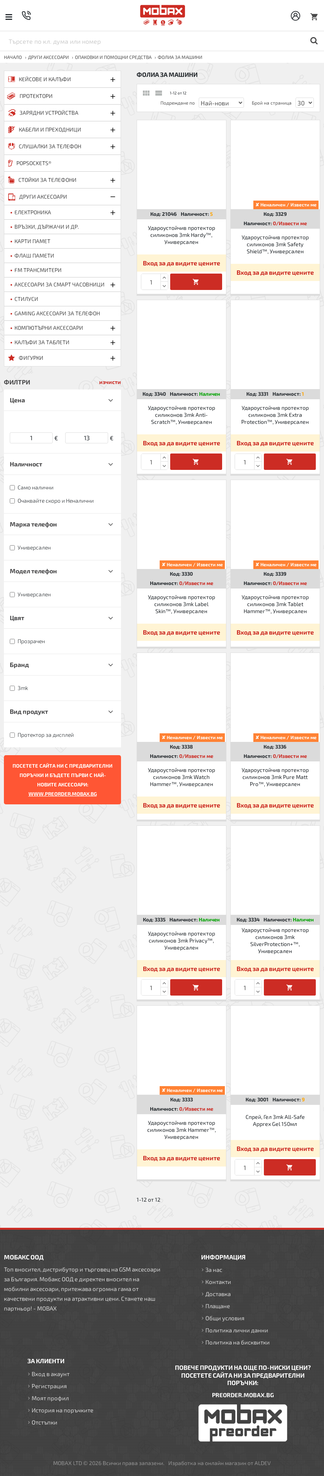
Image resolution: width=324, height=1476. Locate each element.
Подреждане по (177, 102)
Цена (17, 400)
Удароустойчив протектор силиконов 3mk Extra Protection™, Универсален (275, 414)
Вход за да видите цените (181, 263)
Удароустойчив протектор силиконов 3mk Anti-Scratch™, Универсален (181, 414)
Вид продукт (29, 711)
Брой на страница (272, 102)
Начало (13, 57)
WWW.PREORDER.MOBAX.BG (62, 794)
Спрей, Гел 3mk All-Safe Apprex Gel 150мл (275, 1120)
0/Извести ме (290, 223)
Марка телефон (33, 524)
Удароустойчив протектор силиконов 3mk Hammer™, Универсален (181, 1129)
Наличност (26, 464)
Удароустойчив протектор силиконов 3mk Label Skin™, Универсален (181, 604)
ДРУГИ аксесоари (48, 57)
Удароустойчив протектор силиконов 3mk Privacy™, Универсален (181, 940)
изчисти (110, 382)
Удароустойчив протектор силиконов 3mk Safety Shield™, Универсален (275, 244)
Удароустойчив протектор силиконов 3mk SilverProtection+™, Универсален (275, 941)
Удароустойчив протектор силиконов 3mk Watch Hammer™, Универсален (181, 776)
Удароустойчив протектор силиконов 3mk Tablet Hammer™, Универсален (275, 604)
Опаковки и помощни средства (113, 57)
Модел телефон (33, 570)
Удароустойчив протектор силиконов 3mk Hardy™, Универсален (181, 234)
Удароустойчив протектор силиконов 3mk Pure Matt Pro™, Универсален (275, 776)
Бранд (19, 664)
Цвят (17, 617)
